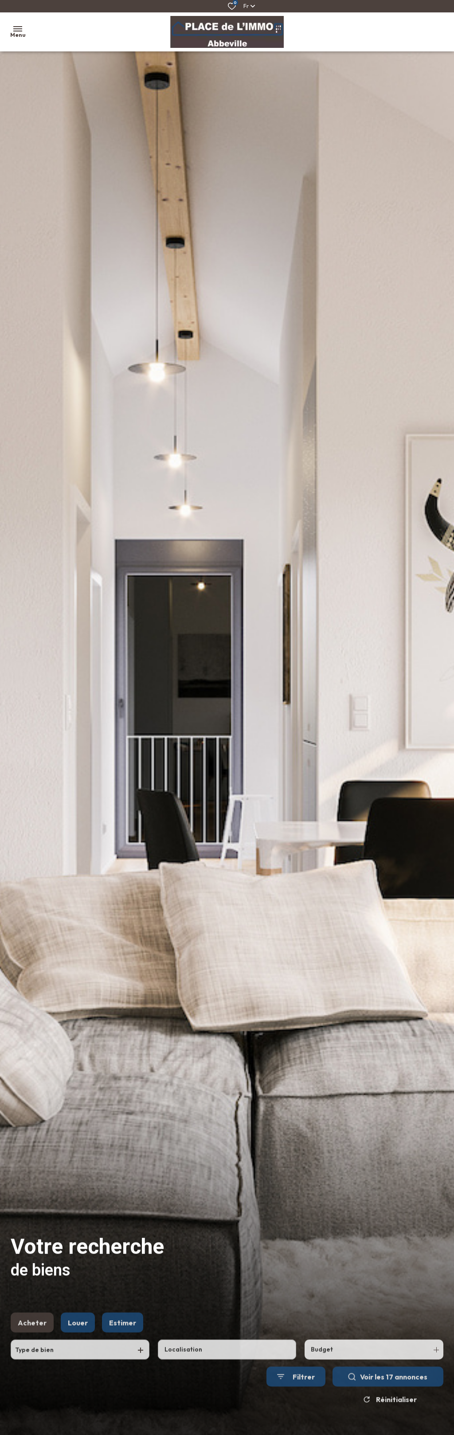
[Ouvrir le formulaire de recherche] (295, 1397)
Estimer (122, 1342)
